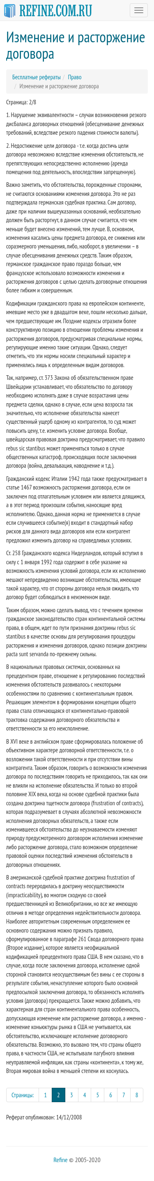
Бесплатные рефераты (36, 77)
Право (74, 77)
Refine (60, 1160)
